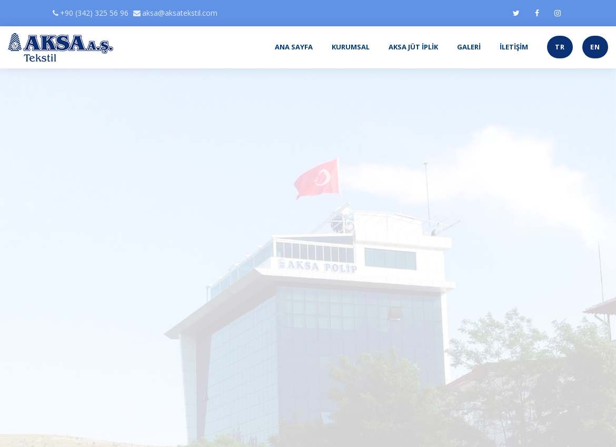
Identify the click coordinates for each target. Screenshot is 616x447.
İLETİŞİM (514, 47)
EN (595, 47)
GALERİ (469, 47)
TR (560, 47)
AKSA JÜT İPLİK (413, 47)
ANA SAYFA (294, 47)
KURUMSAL (351, 47)
